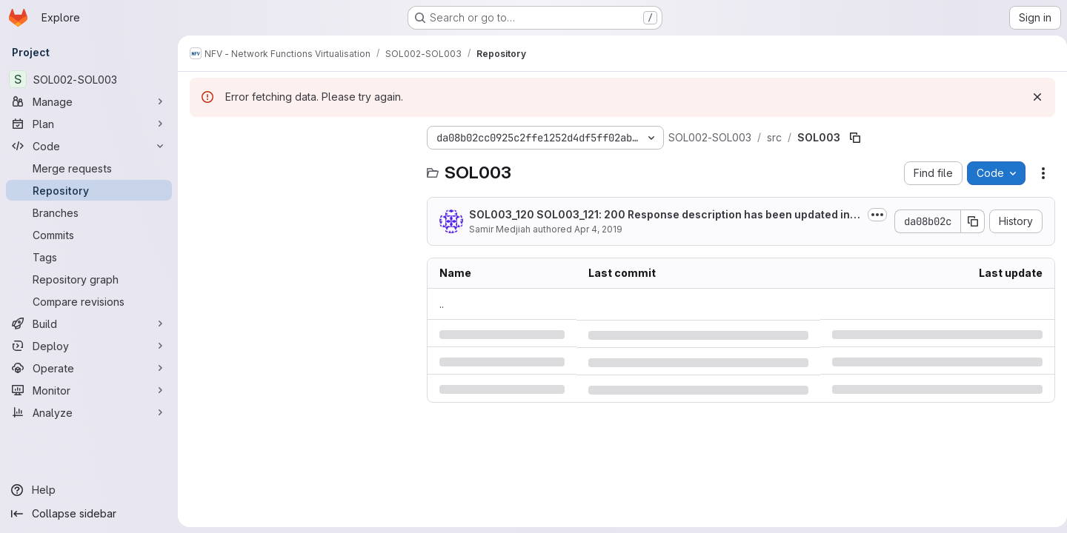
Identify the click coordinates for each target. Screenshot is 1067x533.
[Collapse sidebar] (89, 513)
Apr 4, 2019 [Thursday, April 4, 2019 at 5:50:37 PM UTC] (598, 229)
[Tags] (89, 257)
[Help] (89, 490)
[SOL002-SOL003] (89, 79)
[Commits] (89, 234)
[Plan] (89, 123)
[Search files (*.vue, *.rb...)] (301, 167)
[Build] (89, 323)
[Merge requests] (89, 168)
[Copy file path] (855, 138)
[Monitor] (89, 390)
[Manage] (89, 101)
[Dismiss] (1031, 97)
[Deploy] (89, 345)
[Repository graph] (89, 279)
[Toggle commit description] (871, 214)
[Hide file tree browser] (201, 138)
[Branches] (89, 212)
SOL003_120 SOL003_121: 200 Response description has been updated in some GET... (659, 215)
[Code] (89, 145)
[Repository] (89, 190)
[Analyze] (89, 412)
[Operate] (89, 368)
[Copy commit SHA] (967, 221)
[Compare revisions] (89, 301)
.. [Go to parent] (441, 304)
